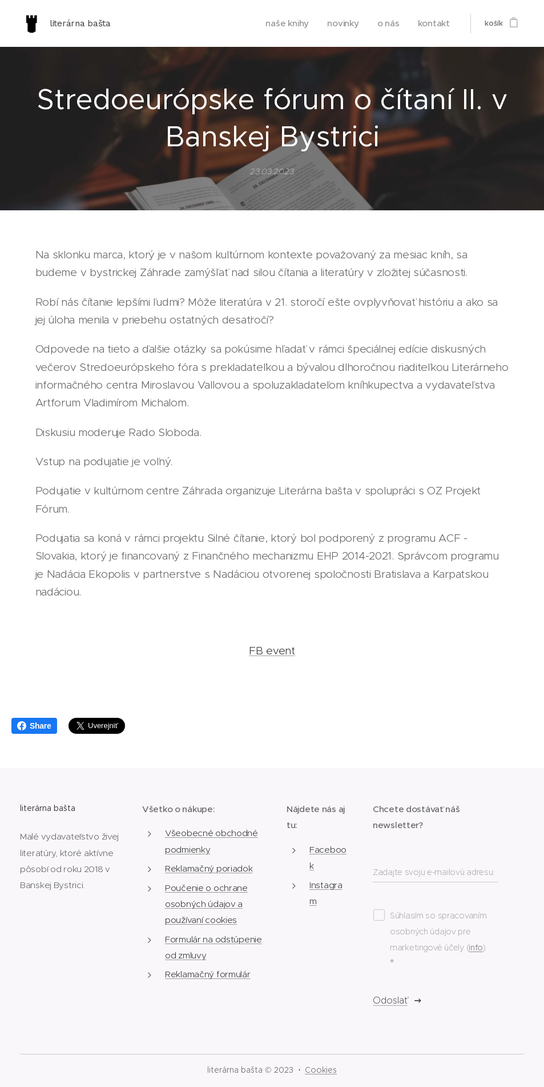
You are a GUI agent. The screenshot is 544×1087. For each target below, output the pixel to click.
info (476, 947)
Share (34, 725)
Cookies (321, 1070)
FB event (272, 650)
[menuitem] (300, 23)
